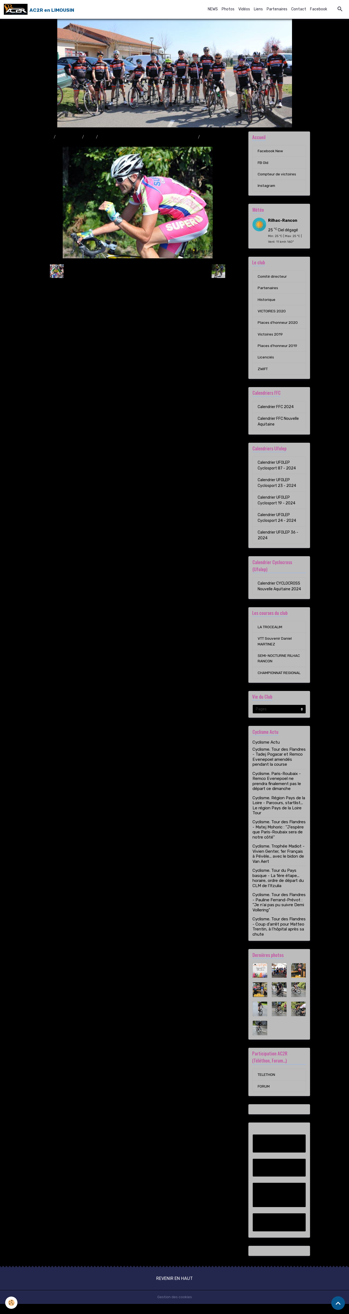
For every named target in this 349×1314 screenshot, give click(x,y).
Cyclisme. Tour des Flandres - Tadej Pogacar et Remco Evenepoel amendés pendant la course (279, 766)
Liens (258, 9)
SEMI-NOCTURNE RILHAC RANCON (279, 662)
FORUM (264, 1096)
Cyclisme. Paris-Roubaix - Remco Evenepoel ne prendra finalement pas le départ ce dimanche (276, 791)
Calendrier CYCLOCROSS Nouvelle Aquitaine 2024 (279, 588)
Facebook (318, 9)
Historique (267, 301)
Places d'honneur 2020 (278, 324)
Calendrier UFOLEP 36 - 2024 (278, 537)
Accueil (45, 137)
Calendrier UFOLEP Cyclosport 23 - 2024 (277, 485)
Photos (228, 9)
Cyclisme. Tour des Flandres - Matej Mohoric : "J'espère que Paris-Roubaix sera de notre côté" (279, 839)
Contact (298, 9)
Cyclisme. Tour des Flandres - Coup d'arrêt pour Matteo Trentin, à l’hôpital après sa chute (279, 936)
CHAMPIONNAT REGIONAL (270, 679)
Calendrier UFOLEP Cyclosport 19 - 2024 (276, 503)
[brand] (39, 9)
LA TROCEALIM (270, 629)
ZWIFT (263, 371)
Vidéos (244, 9)
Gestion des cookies (174, 1307)
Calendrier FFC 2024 (276, 409)
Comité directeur (273, 277)
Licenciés (266, 359)
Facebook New (270, 151)
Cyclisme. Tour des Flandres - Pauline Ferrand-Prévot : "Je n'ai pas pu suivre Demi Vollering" (279, 912)
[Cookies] (11, 1303)
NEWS (213, 9)
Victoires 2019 (270, 336)
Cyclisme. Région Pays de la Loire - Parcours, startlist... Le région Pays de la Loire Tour (278, 815)
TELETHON (267, 1084)
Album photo (69, 137)
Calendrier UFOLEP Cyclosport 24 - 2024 (277, 520)
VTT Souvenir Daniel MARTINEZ (275, 644)
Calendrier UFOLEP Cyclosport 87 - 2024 (277, 468)
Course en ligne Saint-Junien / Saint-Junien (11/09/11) (148, 137)
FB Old (263, 163)
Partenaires (277, 9)
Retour (137, 271)
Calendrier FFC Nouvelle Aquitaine (278, 424)
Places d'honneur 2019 (277, 348)
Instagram (267, 186)
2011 (90, 137)
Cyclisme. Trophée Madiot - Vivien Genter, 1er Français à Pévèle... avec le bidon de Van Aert (278, 863)
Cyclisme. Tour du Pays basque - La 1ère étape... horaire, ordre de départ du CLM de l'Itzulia (278, 888)
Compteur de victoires (277, 174)
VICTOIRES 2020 (272, 312)
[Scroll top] (338, 1303)
